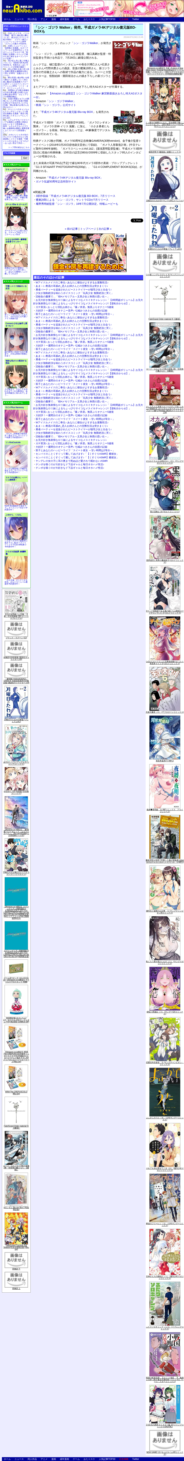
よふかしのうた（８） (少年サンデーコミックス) (165, 1119)
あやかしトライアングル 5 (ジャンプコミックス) (16, 763)
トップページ (88, 228)
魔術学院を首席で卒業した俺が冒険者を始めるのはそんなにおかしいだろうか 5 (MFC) (165, 861)
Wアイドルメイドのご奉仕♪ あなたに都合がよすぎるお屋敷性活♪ (72, 282)
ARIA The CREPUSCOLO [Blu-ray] (16, 1093)
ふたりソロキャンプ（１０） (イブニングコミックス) (165, 1328)
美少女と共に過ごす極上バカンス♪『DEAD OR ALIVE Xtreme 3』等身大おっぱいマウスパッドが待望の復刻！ (16, 64)
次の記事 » (105, 228)
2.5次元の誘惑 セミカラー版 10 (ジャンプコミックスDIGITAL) (165, 1426)
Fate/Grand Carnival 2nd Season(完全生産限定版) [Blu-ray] (16, 1247)
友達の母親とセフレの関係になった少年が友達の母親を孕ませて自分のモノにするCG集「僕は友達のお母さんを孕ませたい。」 (16, 103)
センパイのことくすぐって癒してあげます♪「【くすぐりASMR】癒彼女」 (77, 453)
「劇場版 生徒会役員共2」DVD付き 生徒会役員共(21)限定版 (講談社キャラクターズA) (16, 681)
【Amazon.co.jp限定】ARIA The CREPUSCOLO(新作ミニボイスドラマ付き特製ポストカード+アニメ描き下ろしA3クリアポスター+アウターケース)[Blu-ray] (16, 1057)
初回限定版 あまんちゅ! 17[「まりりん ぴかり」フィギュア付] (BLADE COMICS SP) (16, 1020)
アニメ (44, 19)
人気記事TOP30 (107, 19)
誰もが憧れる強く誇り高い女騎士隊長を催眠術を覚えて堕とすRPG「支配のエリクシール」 (16, 72)
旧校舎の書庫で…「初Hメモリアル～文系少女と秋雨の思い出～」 (73, 296)
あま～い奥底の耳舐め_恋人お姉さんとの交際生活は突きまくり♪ (72, 286)
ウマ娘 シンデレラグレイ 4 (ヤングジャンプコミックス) (165, 276)
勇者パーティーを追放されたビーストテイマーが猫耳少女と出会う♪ (74, 289)
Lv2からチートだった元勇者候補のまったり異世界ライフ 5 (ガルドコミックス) (165, 663)
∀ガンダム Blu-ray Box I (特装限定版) (16, 1208)
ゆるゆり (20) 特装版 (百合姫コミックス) (16, 792)
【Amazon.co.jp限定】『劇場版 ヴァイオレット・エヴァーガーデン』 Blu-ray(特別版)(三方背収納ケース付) (16, 832)
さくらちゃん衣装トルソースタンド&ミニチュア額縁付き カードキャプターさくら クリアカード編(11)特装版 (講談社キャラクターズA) (165, 410)
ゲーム (76, 19)
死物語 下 (16, 1269)
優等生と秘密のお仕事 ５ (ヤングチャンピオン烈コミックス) (165, 912)
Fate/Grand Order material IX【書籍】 (16, 1127)
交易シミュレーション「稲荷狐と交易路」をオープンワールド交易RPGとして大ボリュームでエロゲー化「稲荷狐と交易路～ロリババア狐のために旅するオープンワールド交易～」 (15, 52)
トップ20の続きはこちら (19, 147)
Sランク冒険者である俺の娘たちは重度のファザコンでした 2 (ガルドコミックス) (165, 612)
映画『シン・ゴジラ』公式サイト (56, 104)
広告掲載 (123, 19)
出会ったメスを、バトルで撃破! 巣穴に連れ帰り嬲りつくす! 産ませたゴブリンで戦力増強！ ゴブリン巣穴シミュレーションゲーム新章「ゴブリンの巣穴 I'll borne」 (16, 38)
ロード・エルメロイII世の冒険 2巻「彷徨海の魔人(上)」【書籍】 (16, 1168)
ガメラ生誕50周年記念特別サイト (56, 181)
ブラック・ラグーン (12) (16, 638)
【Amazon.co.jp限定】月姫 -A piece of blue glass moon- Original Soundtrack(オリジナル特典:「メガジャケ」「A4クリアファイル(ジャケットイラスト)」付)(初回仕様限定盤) (165, 71)
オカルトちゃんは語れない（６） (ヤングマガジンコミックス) (165, 462)
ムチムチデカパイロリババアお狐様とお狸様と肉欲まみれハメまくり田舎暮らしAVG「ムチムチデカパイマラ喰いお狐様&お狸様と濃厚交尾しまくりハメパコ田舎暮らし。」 (16, 126)
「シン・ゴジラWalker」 (56, 101)
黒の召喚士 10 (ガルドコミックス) (164, 512)
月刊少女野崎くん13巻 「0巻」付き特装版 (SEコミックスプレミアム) (16, 616)
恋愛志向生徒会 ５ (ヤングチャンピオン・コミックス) (165, 1063)
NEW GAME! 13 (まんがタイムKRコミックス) (164, 1453)
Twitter (135, 19)
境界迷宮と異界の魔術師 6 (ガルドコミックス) (164, 561)
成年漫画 (64, 19)
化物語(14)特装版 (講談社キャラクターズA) (16, 658)
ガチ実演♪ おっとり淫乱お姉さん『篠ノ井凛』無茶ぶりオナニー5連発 (75, 307)
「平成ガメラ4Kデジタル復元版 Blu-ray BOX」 (69, 177)
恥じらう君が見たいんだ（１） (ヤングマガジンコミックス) (165, 962)
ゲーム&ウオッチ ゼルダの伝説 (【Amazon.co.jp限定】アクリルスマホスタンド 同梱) (16, 980)
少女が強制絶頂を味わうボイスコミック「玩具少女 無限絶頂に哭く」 (75, 293)
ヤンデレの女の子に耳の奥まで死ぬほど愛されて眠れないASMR (72, 460)
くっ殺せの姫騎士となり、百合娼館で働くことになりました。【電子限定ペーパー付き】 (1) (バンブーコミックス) (165, 124)
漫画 (53, 19)
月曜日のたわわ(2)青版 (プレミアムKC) (16, 721)
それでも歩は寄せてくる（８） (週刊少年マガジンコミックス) (165, 1169)
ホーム (7, 19)
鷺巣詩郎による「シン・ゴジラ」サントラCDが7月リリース (72, 199)
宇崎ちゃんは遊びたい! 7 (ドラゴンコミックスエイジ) (16, 873)
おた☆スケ (89, 19)
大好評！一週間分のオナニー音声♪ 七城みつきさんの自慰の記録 (71, 310)
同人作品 (32, 19)
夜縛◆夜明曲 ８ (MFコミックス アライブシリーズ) (165, 811)
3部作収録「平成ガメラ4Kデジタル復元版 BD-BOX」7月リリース (75, 195)
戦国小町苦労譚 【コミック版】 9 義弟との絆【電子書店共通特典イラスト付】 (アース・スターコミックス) (165, 1380)
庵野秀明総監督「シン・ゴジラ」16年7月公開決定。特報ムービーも (77, 203)
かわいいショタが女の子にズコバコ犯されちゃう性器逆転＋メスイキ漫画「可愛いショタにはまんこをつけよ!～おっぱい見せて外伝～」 (16, 139)
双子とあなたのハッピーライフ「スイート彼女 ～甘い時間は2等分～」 (75, 314)
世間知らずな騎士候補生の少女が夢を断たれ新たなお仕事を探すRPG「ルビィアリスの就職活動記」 (16, 93)
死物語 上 (16, 1288)
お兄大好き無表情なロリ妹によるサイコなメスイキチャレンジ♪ (71, 439)
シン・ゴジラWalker (85, 43)
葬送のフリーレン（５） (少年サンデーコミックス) (165, 1224)
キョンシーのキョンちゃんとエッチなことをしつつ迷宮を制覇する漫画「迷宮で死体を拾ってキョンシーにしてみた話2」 (16, 113)
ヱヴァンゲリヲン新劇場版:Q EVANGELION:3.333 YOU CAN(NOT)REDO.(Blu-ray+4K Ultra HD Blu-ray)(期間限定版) (16, 954)
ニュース (19, 19)
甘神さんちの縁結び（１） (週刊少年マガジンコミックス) (165, 1277)
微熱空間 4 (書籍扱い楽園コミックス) (165, 152)
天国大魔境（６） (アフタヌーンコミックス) (165, 712)
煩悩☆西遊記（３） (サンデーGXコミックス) (165, 1013)
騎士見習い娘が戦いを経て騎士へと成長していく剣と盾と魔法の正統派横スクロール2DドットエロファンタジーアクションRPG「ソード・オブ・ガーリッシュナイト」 (16, 83)
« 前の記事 (71, 228)
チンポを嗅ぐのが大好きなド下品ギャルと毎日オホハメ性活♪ (70, 464)
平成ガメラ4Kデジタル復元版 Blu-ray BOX (67, 111)
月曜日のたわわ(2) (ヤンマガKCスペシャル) (165, 201)
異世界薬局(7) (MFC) (165, 761)
